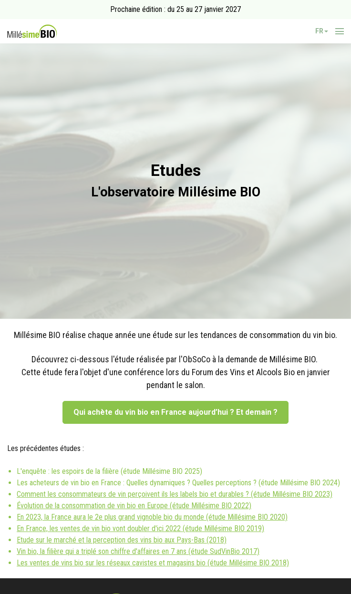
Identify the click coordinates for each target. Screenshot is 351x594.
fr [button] (321, 31)
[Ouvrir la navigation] (339, 31)
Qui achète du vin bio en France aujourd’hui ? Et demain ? (175, 412)
